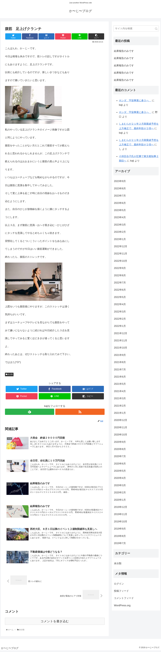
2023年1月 (120, 240)
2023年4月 (120, 219)
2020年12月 (120, 421)
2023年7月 (120, 197)
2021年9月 (120, 356)
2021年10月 (120, 349)
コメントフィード (124, 599)
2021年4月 (120, 392)
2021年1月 (120, 414)
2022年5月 (120, 298)
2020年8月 (120, 450)
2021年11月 (120, 342)
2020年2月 (120, 494)
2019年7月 (120, 544)
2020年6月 (120, 465)
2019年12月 (120, 508)
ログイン (119, 585)
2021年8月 (120, 363)
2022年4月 (120, 305)
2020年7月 (120, 458)
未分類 (9, 376)
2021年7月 (120, 371)
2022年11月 (120, 255)
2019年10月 (120, 523)
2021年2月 (120, 407)
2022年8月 (120, 277)
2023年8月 (120, 190)
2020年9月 (120, 443)
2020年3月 (120, 486)
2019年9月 (120, 530)
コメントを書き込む (55, 622)
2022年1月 (120, 327)
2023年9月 (120, 182)
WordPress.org (122, 607)
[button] (156, 30)
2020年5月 (120, 472)
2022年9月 (120, 269)
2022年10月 (120, 262)
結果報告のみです (124, 52)
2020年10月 (120, 436)
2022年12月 (120, 248)
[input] (136, 30)
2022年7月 (120, 284)
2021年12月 (120, 334)
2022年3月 (120, 313)
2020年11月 (120, 429)
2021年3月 (120, 400)
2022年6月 (120, 291)
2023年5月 (120, 211)
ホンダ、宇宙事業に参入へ (135, 102)
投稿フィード (121, 592)
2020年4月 (120, 479)
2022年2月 (120, 320)
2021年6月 (120, 378)
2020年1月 (120, 501)
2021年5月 (120, 385)
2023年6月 (120, 204)
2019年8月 (120, 537)
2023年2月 (120, 233)
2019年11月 (120, 515)
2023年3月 (120, 226)
